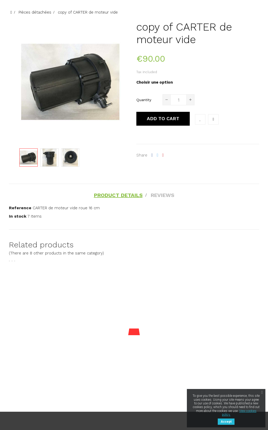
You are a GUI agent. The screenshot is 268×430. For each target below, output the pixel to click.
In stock (17, 216)
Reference (20, 207)
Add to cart (163, 118)
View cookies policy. (239, 412)
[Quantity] (178, 100)
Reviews (162, 195)
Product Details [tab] (118, 195)
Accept (226, 421)
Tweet (157, 155)
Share (152, 155)
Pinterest (163, 155)
